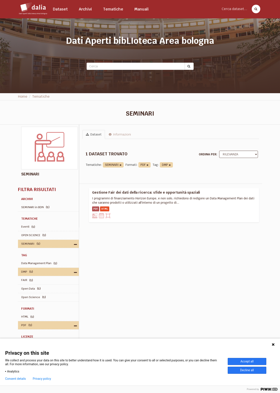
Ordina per (207, 154)
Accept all (247, 361)
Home (22, 96)
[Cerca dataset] (254, 9)
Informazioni (120, 134)
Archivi (85, 9)
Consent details (15, 378)
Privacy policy (42, 378)
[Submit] (189, 66)
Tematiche (113, 9)
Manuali (141, 9)
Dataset (60, 9)
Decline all (247, 370)
